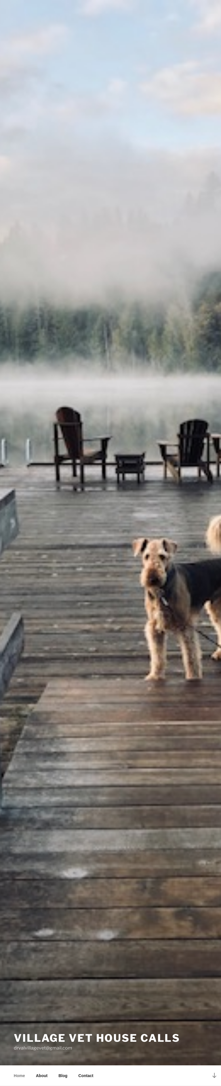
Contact (85, 1075)
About (41, 1075)
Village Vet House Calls (97, 1038)
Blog (62, 1075)
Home (19, 1075)
